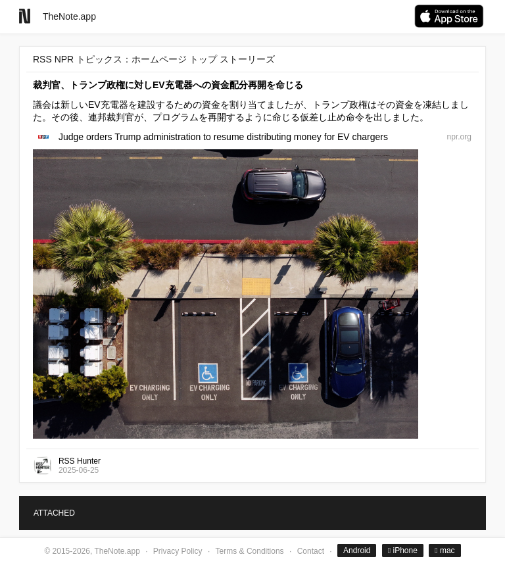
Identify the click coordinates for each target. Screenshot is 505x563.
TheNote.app (69, 16)
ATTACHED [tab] (54, 513)
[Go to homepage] (24, 16)
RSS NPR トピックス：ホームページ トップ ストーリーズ (154, 59)
